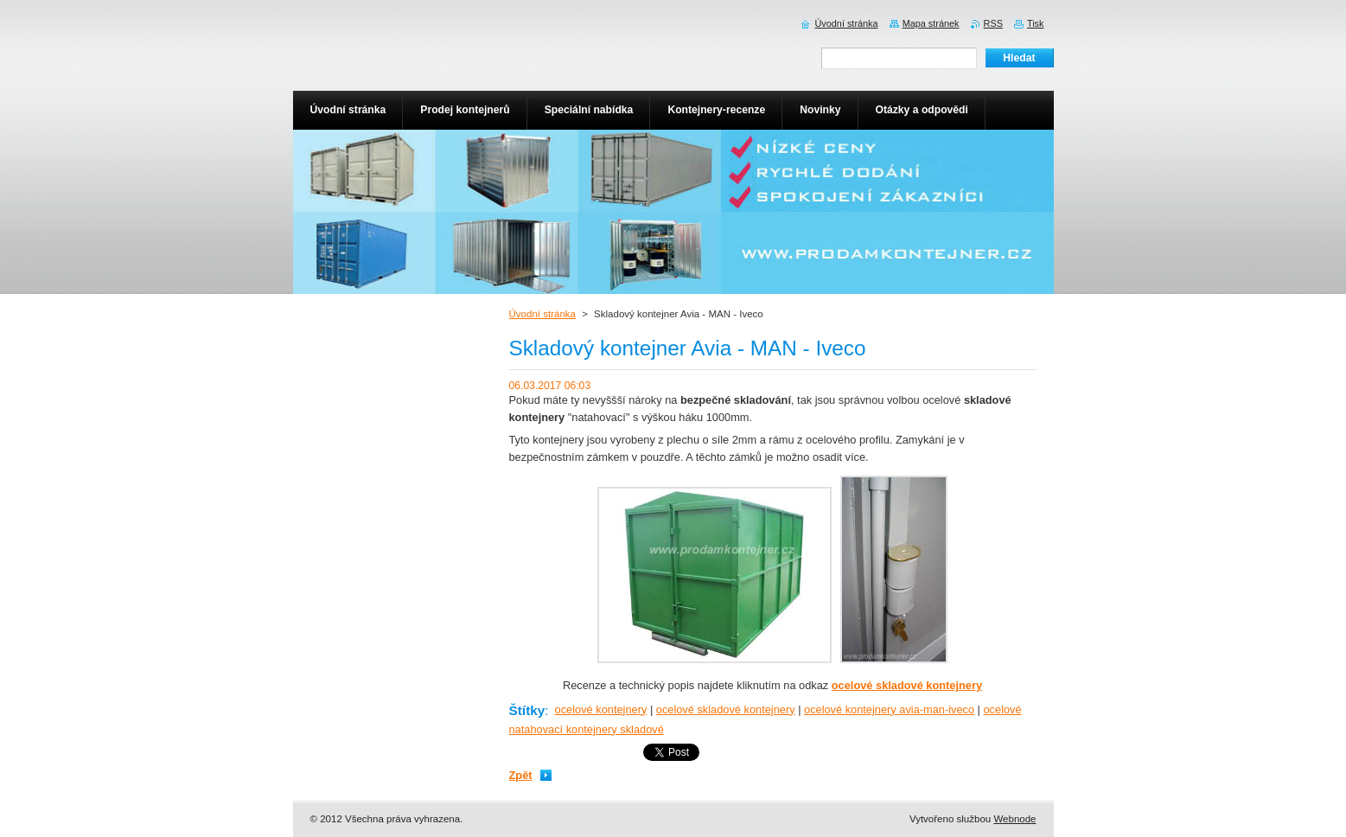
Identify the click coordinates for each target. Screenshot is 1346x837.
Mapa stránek (931, 23)
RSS (993, 23)
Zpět (521, 775)
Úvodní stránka (542, 314)
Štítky (527, 710)
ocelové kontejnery (601, 709)
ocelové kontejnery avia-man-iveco (889, 709)
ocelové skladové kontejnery (725, 709)
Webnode (1014, 819)
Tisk (1035, 23)
